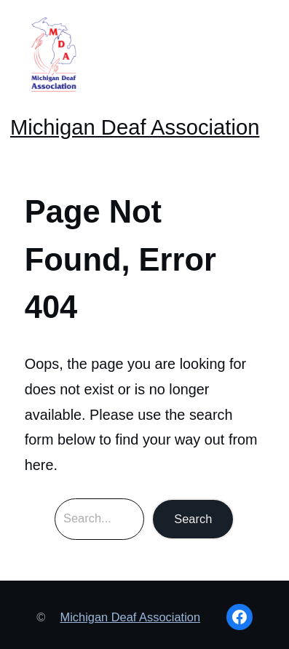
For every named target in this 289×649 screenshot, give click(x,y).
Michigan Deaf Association (135, 127)
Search (193, 518)
